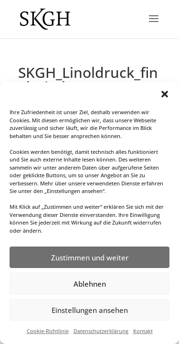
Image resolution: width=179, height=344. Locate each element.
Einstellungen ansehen (90, 310)
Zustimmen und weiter (89, 257)
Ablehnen (90, 284)
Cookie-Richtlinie (48, 330)
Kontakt (143, 330)
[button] (164, 94)
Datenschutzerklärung (101, 330)
